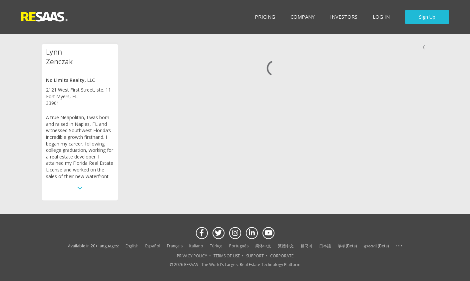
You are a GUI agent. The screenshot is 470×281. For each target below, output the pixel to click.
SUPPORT (255, 256)
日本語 (325, 246)
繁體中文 (286, 246)
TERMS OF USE (227, 256)
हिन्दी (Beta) (347, 246)
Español (152, 246)
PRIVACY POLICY (192, 256)
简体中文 (263, 246)
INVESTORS (343, 16)
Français (175, 246)
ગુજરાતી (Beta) (376, 246)
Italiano (196, 246)
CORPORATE (281, 256)
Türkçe (216, 246)
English (132, 246)
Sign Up (427, 17)
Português (238, 246)
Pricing (265, 16)
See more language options (398, 246)
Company (302, 16)
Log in (381, 16)
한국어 (306, 246)
